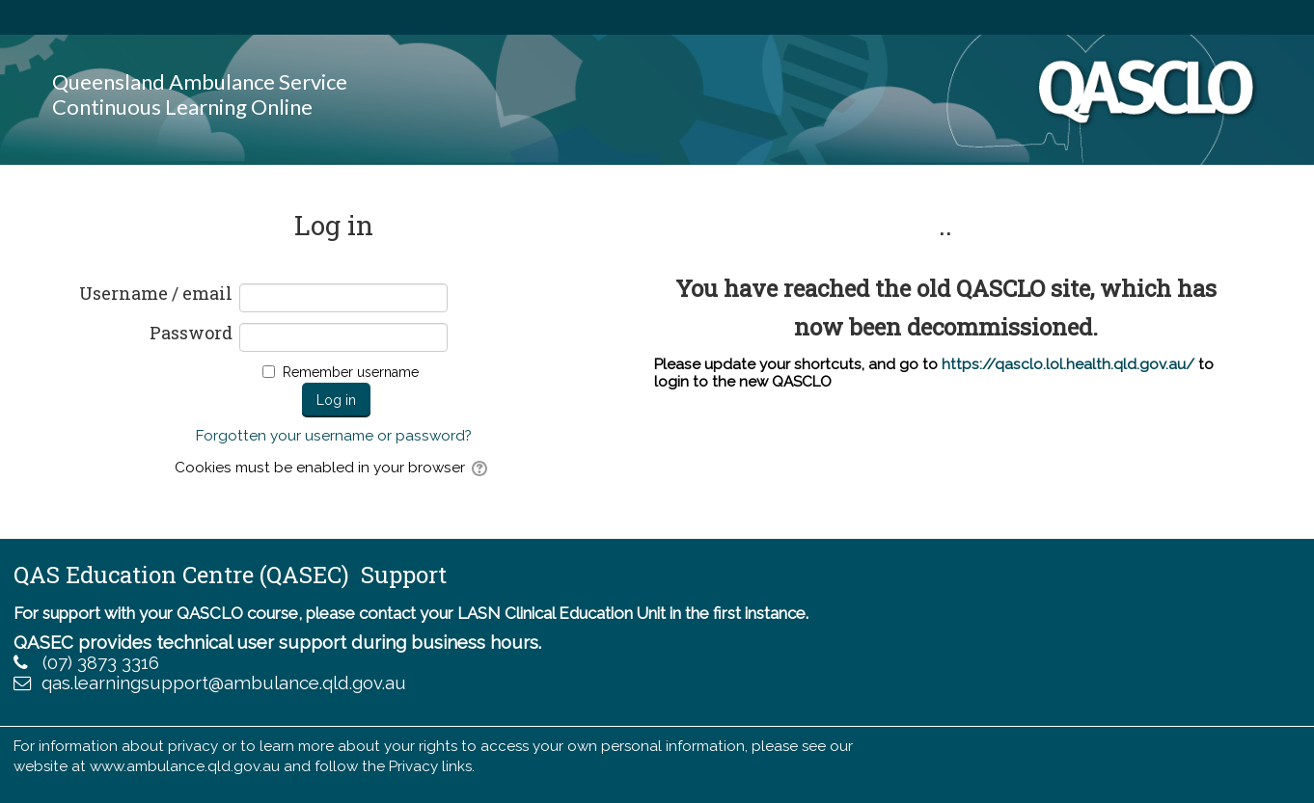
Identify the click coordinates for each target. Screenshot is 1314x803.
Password (191, 333)
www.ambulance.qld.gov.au (185, 766)
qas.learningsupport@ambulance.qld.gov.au (223, 683)
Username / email (156, 294)
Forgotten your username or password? (334, 435)
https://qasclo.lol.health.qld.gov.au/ (1068, 364)
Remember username (351, 372)
